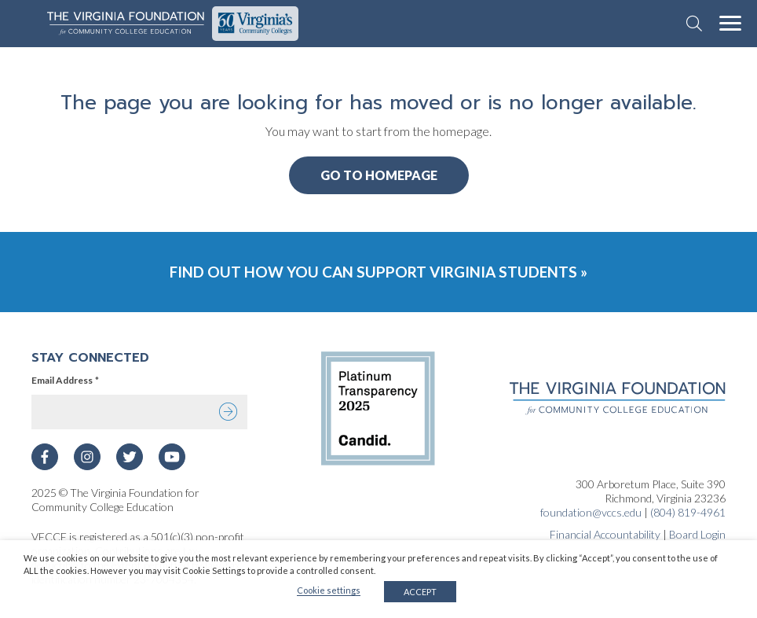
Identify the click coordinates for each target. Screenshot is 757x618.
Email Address (65, 380)
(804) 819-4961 (688, 512)
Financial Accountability (605, 534)
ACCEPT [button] (420, 592)
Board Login (697, 534)
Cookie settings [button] (328, 590)
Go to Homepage (378, 174)
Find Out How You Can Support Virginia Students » (378, 272)
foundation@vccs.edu (591, 512)
